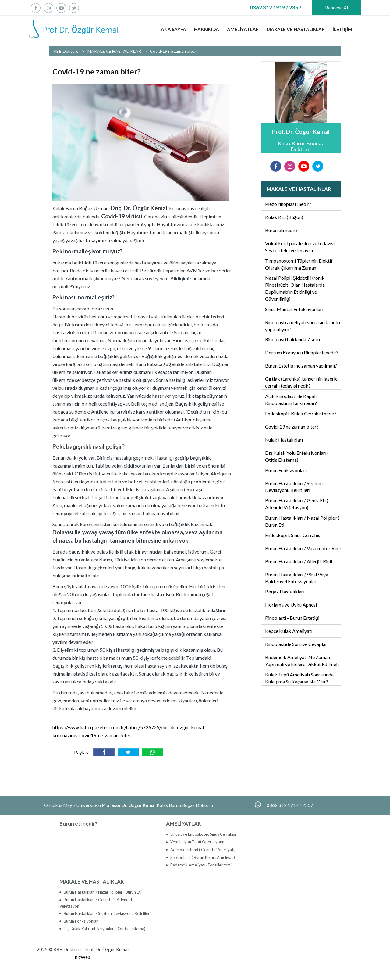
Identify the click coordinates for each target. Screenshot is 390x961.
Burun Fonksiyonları (286, 470)
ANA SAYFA (173, 29)
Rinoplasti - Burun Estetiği (292, 618)
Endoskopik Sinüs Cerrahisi (293, 535)
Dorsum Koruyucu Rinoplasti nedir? (302, 352)
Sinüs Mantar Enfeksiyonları (294, 309)
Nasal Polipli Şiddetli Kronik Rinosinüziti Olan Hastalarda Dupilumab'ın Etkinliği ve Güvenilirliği (295, 288)
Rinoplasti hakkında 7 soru (292, 339)
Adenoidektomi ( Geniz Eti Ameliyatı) (202, 849)
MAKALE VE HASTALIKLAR (295, 29)
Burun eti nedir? (281, 230)
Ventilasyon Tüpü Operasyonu (196, 841)
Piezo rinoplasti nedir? (288, 204)
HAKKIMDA (206, 29)
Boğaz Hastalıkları (284, 591)
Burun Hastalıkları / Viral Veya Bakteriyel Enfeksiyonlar (296, 578)
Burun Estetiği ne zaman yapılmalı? (301, 365)
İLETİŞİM (342, 29)
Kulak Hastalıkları (284, 440)
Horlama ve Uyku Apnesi (291, 605)
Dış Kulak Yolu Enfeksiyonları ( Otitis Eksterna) (297, 456)
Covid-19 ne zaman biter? (292, 426)
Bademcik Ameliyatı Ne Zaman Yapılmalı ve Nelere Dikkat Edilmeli (302, 660)
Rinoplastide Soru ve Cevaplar (296, 644)
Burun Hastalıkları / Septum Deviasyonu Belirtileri (294, 486)
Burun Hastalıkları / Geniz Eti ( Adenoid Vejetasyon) (296, 503)
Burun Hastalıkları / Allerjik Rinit (299, 561)
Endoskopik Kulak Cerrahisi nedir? (301, 413)
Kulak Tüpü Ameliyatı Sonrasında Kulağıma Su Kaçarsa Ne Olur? (299, 678)
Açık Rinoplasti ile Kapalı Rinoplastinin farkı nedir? (291, 399)
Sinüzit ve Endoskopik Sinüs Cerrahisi (202, 834)
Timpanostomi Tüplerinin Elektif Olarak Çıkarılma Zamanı (299, 264)
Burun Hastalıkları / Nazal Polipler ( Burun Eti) (302, 521)
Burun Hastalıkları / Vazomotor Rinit (303, 548)
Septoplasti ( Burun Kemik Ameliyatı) (202, 857)
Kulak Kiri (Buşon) (284, 217)
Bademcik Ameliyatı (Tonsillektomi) (201, 864)
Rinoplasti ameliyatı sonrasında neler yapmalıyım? (303, 325)
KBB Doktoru (66, 51)
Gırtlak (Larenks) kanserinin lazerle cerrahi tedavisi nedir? (301, 382)
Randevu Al (336, 7)
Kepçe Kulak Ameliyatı (288, 631)
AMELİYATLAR (243, 29)
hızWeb (82, 957)
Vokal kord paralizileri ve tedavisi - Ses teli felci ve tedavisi (301, 246)
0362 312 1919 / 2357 (275, 7)
